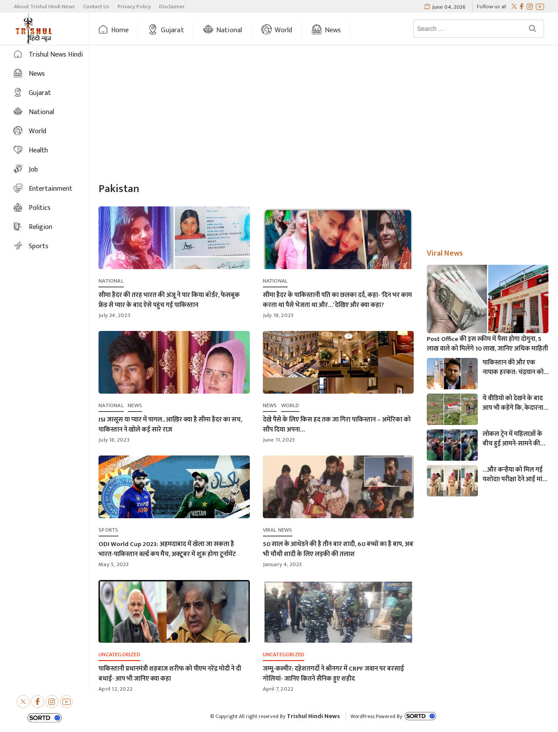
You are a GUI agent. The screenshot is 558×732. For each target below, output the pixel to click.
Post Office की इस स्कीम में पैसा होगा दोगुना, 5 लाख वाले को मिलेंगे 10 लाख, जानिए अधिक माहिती (487, 344)
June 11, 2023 (279, 440)
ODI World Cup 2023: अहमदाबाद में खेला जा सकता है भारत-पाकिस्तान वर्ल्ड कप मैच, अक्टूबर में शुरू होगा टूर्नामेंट (167, 549)
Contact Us (96, 6)
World (284, 30)
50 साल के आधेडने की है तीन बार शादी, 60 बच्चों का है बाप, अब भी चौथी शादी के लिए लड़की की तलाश (338, 549)
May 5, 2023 (114, 564)
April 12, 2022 (116, 689)
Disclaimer (172, 6)
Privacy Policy (134, 6)
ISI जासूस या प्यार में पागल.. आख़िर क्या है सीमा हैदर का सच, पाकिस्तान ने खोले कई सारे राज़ (170, 425)
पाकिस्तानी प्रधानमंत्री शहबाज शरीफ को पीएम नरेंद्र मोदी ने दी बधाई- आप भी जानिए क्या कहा (170, 674)
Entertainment (50, 189)
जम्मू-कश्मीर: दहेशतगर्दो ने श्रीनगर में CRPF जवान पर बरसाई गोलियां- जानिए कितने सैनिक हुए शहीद (333, 674)
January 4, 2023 (282, 564)
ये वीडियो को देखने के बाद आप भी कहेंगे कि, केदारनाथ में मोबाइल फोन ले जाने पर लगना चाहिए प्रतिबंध (515, 403)
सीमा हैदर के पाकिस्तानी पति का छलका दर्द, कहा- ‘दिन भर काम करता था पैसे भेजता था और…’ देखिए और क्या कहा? (337, 300)
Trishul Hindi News (313, 716)
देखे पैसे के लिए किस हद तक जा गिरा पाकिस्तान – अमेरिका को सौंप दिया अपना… (337, 425)
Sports (38, 246)
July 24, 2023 (114, 315)
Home (120, 30)
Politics (40, 208)
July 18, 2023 (278, 315)
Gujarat (172, 30)
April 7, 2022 (278, 689)
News (333, 30)
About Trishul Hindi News (44, 6)
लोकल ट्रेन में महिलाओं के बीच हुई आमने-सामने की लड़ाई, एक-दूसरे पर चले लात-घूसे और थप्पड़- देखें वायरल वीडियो (512, 439)
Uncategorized (119, 654)
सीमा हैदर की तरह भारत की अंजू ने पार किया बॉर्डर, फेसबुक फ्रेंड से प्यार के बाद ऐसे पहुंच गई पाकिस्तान (169, 300)
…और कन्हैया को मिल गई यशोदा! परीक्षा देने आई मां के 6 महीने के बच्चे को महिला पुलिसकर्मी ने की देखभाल (513, 474)
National (229, 30)
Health (38, 150)
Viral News (278, 530)
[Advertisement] (323, 115)
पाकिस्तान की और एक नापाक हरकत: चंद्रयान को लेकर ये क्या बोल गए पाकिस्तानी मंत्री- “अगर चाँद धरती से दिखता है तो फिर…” (515, 367)
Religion (40, 227)
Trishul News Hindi (56, 55)
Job (33, 169)
